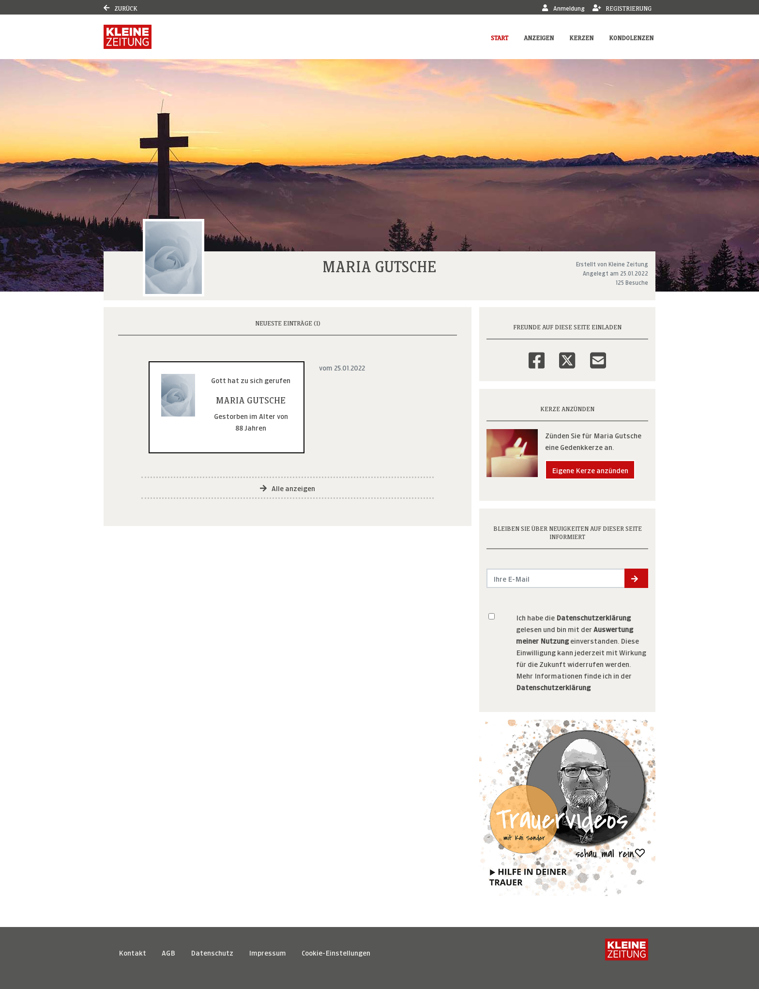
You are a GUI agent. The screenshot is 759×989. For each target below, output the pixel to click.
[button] (636, 578)
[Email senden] (555, 578)
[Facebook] (537, 354)
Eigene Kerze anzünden (590, 469)
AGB (168, 952)
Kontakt (132, 952)
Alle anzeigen (287, 487)
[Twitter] (567, 354)
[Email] (598, 354)
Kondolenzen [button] (631, 37)
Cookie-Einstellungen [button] (336, 952)
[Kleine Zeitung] (626, 952)
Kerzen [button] (581, 37)
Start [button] (499, 37)
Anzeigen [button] (539, 37)
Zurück (120, 7)
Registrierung (622, 7)
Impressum (267, 952)
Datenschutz (212, 952)
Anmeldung (563, 7)
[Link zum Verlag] (128, 36)
